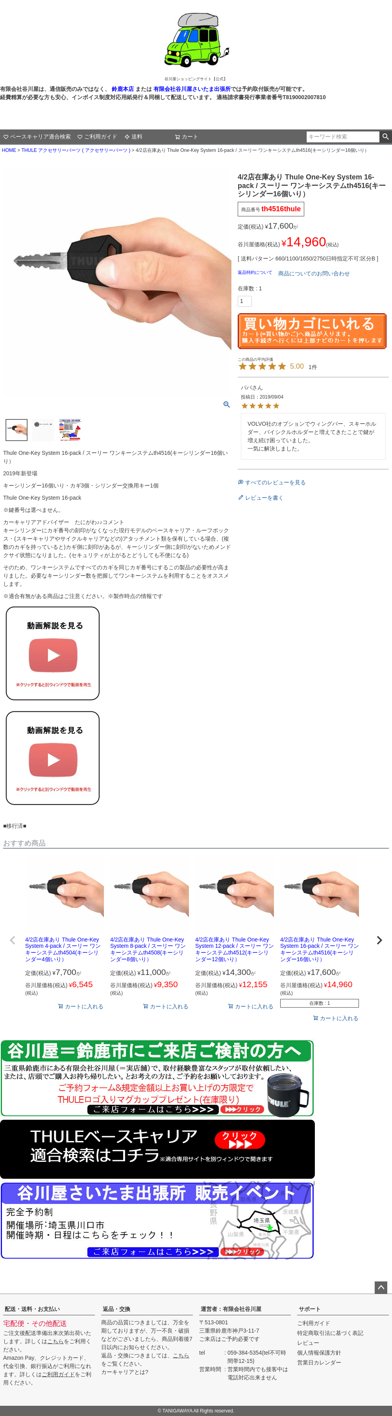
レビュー (308, 1343)
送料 (133, 136)
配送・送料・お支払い (32, 1309)
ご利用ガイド (97, 136)
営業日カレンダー (319, 1362)
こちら (55, 1341)
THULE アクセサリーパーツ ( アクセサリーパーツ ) (75, 150)
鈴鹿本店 (123, 89)
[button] (12, 940)
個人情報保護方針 (319, 1353)
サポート (310, 1309)
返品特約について (256, 272)
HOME (9, 150)
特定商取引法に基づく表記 (330, 1333)
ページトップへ (381, 1287)
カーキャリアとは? (124, 1372)
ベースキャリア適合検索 (37, 136)
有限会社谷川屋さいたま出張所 (191, 89)
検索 (385, 136)
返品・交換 (116, 1309)
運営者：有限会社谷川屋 (231, 1309)
